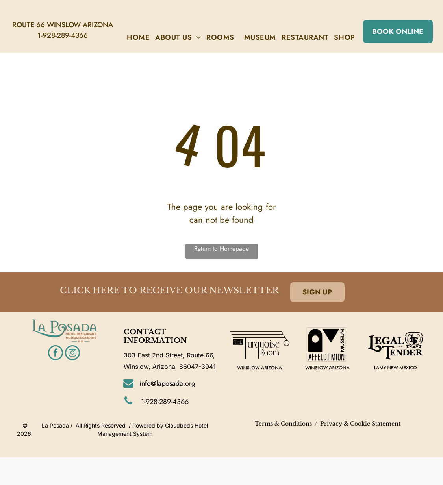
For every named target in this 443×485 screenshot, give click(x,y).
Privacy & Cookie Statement (360, 423)
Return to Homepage (221, 248)
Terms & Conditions (283, 423)
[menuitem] (138, 37)
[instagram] (72, 353)
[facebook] (55, 353)
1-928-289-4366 (62, 35)
